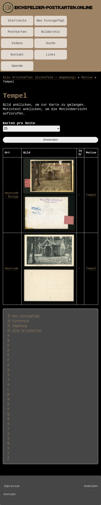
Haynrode (11, 268)
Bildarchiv (50, 32)
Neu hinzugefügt (51, 20)
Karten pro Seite (19, 123)
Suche (50, 43)
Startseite (17, 20)
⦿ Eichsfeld (18, 321)
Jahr (80, 152)
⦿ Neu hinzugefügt (23, 316)
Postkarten (17, 32)
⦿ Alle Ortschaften (24, 331)
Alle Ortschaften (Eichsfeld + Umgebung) (39, 77)
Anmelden (91, 486)
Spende (17, 66)
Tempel (91, 195)
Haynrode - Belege (11, 195)
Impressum (11, 486)
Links (50, 54)
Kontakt (17, 54)
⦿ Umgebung (17, 326)
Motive (87, 77)
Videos (17, 43)
